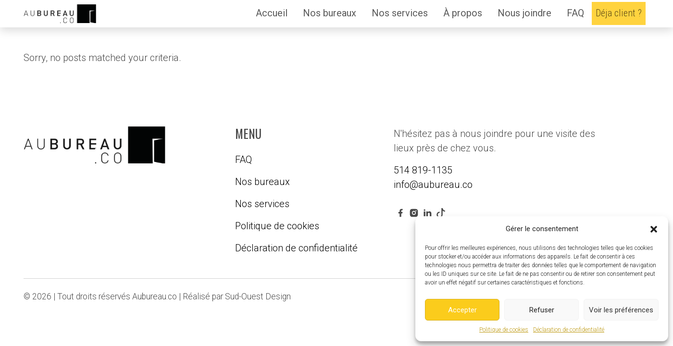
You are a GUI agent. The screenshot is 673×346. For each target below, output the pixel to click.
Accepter (462, 310)
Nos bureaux (329, 13)
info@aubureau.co (433, 184)
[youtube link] (441, 212)
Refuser (541, 310)
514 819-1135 (423, 170)
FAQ (575, 13)
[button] (654, 229)
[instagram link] (414, 212)
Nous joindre (524, 13)
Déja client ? (619, 13)
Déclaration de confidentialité (568, 329)
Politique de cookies (503, 329)
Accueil (271, 13)
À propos (462, 13)
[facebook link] (400, 212)
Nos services (400, 13)
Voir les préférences (621, 310)
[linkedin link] (427, 212)
